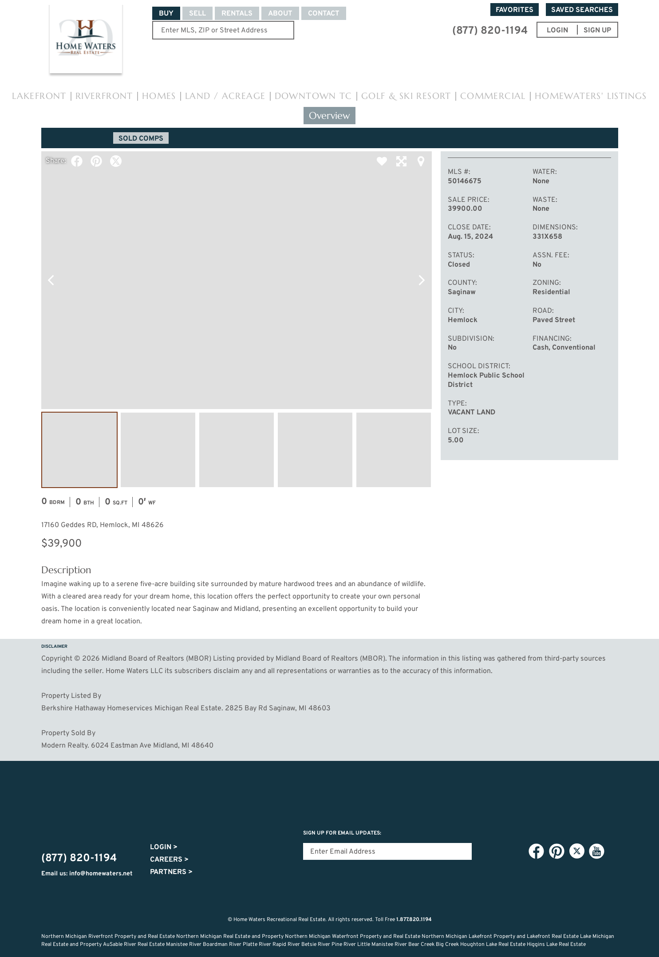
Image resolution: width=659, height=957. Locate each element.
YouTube (597, 851)
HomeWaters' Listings (591, 96)
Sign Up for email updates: (342, 833)
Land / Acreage (225, 96)
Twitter (116, 161)
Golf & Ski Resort (406, 96)
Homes (159, 96)
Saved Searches (582, 10)
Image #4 (315, 450)
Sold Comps (140, 138)
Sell (197, 13)
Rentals (237, 13)
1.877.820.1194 (414, 919)
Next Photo (422, 280)
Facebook (77, 161)
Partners (171, 872)
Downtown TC (313, 96)
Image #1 (79, 450)
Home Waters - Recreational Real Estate (86, 41)
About (280, 13)
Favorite (382, 161)
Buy (166, 13)
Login (164, 847)
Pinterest (96, 161)
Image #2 (158, 450)
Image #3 (236, 450)
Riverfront (104, 96)
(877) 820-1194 (490, 31)
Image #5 (393, 450)
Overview (329, 116)
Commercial (493, 96)
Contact (323, 13)
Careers (169, 859)
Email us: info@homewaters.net (87, 874)
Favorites (514, 10)
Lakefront (39, 96)
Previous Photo (51, 280)
